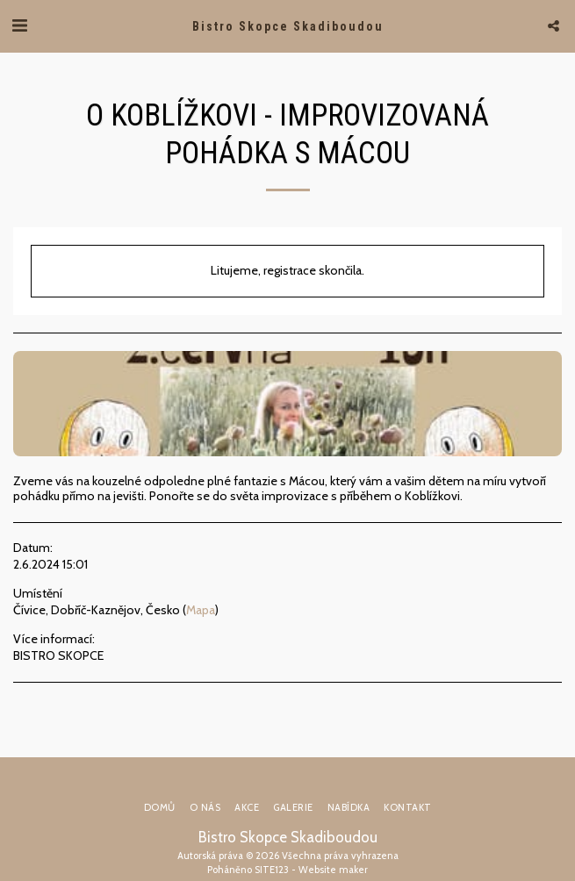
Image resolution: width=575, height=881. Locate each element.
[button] (19, 25)
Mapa (200, 610)
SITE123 (272, 869)
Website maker (333, 869)
